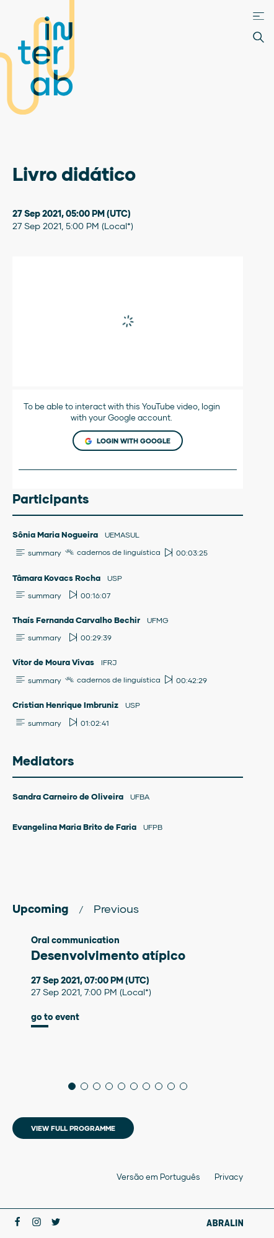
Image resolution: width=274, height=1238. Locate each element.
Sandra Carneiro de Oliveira (68, 796)
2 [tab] (87, 1086)
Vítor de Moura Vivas (54, 662)
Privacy (228, 1177)
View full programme (73, 1128)
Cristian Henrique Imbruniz (66, 705)
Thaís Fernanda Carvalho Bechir (77, 620)
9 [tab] (174, 1086)
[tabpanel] (127, 981)
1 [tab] (75, 1086)
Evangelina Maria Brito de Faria (75, 827)
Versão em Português (158, 1177)
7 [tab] (149, 1086)
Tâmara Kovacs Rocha (57, 578)
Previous (116, 908)
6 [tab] (137, 1086)
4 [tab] (112, 1086)
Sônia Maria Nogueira (56, 534)
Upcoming (40, 908)
